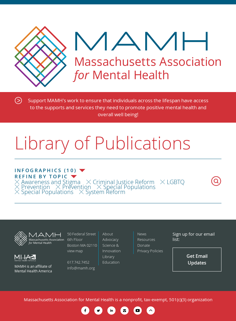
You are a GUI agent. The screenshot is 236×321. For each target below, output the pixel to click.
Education (111, 262)
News (141, 234)
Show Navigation (226, 12)
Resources (146, 239)
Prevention (35, 186)
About (107, 234)
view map (75, 250)
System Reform (105, 191)
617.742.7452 (78, 262)
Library (108, 256)
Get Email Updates (197, 259)
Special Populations (129, 186)
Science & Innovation (111, 248)
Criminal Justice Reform (124, 181)
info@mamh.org (81, 268)
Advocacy (110, 239)
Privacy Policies (150, 250)
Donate (143, 245)
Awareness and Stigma (51, 181)
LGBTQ (175, 181)
